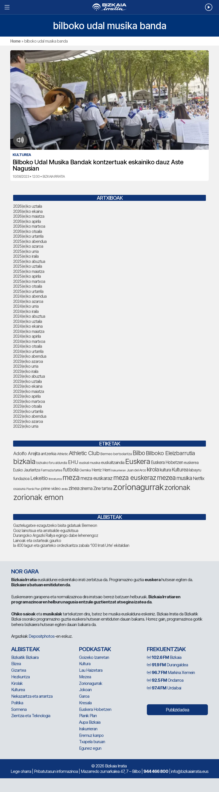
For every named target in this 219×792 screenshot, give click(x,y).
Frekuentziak (166, 649)
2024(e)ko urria (25, 306)
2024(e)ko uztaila (27, 321)
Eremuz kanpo (91, 735)
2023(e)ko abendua (29, 356)
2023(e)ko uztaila (27, 381)
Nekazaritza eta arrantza (31, 696)
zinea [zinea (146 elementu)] (73, 488)
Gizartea (18, 670)
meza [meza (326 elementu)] (71, 477)
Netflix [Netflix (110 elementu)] (198, 478)
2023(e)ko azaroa (28, 361)
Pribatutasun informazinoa (56, 771)
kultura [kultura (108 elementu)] (165, 470)
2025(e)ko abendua (29, 241)
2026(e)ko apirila (27, 221)
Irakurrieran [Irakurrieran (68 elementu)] (118, 470)
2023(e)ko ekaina (27, 386)
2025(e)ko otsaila (27, 286)
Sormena (19, 709)
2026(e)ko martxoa (29, 226)
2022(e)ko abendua (29, 416)
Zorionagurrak (90, 683)
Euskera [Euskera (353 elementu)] (137, 461)
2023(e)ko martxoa (29, 401)
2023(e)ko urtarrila (28, 411)
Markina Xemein (171, 672)
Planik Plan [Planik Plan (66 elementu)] (33, 489)
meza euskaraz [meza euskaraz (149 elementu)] (96, 478)
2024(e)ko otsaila (27, 346)
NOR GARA (24, 571)
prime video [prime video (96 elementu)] (50, 488)
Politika (17, 702)
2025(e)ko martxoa (29, 281)
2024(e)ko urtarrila (28, 351)
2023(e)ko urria (25, 366)
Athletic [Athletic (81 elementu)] (62, 454)
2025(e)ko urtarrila (28, 291)
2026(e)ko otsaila (27, 231)
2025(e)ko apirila (27, 276)
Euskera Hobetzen (95, 709)
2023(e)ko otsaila (27, 406)
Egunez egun (90, 748)
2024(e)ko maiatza (28, 331)
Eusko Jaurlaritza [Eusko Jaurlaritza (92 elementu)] (26, 470)
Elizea (16, 663)
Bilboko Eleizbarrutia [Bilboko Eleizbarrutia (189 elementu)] (170, 453)
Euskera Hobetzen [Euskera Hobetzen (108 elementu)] (167, 462)
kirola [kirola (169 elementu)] (153, 469)
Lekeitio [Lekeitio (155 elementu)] (39, 478)
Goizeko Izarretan (94, 657)
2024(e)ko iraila (25, 311)
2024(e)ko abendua (29, 296)
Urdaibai (164, 688)
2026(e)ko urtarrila (28, 236)
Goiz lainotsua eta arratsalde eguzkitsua (45, 530)
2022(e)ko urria (25, 426)
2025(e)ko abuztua (29, 261)
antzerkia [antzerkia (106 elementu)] (48, 453)
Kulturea (18, 689)
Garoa (84, 696)
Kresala (85, 702)
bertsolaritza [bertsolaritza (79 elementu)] (122, 454)
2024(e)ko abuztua (29, 316)
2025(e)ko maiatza (28, 271)
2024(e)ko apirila (27, 336)
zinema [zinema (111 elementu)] (86, 488)
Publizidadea (177, 710)
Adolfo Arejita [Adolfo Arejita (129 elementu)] (26, 453)
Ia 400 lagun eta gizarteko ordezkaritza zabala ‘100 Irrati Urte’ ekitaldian (71, 545)
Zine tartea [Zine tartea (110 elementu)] (102, 488)
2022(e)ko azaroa (28, 421)
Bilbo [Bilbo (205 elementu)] (139, 453)
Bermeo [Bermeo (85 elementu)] (106, 453)
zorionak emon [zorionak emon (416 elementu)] (38, 497)
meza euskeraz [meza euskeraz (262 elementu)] (134, 478)
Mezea (85, 676)
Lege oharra (21, 771)
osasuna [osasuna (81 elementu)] (19, 489)
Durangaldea (167, 664)
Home (15, 41)
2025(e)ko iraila (25, 256)
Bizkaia (164, 657)
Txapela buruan (92, 741)
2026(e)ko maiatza (28, 216)
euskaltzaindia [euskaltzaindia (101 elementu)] (112, 462)
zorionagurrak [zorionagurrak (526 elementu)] (138, 487)
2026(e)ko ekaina (27, 211)
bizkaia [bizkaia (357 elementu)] (24, 461)
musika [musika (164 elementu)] (184, 478)
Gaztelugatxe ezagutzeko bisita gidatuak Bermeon (55, 525)
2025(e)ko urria (25, 251)
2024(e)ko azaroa (28, 301)
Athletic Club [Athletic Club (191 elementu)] (84, 453)
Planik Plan (88, 715)
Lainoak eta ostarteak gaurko (37, 540)
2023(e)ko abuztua (29, 376)
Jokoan (85, 689)
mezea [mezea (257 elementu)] (166, 478)
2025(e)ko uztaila (27, 266)
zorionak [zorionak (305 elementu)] (177, 487)
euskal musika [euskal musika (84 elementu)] (89, 462)
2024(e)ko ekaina (27, 326)
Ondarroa (165, 680)
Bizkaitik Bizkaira (24, 657)
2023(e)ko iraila (25, 371)
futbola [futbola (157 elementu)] (70, 469)
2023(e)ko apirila (26, 396)
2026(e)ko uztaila (27, 206)
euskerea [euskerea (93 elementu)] (191, 462)
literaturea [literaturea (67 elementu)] (55, 479)
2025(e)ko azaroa (28, 246)
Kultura (84, 663)
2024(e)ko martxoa (29, 341)
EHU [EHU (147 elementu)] (73, 462)
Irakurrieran (88, 728)
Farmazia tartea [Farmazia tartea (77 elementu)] (51, 470)
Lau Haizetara (90, 670)
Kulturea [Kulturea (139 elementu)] (180, 470)
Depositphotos (41, 636)
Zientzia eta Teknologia (30, 715)
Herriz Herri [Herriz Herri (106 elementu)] (101, 470)
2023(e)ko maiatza (28, 391)
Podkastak (95, 649)
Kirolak (17, 683)
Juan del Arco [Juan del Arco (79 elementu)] (136, 470)
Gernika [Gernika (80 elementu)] (85, 470)
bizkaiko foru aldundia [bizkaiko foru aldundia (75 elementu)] (51, 463)
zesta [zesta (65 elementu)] (64, 489)
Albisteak (25, 649)
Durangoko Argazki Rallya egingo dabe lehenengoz (55, 535)
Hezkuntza (20, 676)
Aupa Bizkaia (89, 722)
